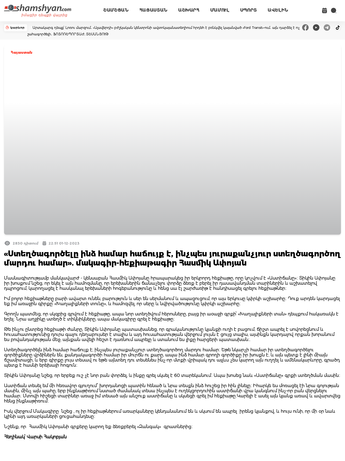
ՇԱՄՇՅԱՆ (116, 10)
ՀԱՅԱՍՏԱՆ (153, 10)
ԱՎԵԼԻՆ (278, 10)
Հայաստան (21, 52)
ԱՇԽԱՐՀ (188, 10)
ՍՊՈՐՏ (248, 10)
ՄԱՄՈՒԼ (219, 10)
